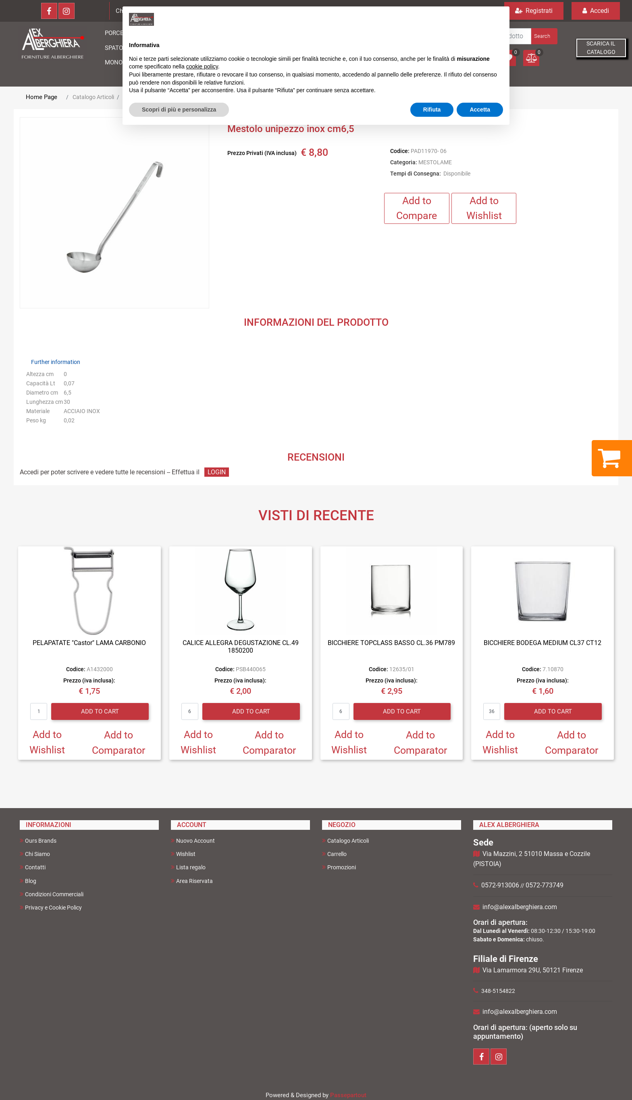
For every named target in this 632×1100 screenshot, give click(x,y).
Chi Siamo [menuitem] (35, 853)
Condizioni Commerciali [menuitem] (51, 894)
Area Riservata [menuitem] (192, 880)
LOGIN (217, 472)
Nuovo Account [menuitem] (193, 840)
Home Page (41, 97)
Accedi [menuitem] (595, 10)
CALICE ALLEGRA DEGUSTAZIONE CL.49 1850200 (241, 646)
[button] (543, 36)
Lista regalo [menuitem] (188, 867)
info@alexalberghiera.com (519, 907)
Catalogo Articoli (93, 97)
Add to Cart (100, 711)
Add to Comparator (118, 742)
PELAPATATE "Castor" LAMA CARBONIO (89, 643)
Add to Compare (416, 208)
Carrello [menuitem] (334, 853)
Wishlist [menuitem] (183, 853)
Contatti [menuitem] (33, 867)
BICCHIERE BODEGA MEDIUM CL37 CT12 (542, 643)
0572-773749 (544, 885)
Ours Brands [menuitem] (38, 840)
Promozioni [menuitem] (339, 867)
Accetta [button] (480, 109)
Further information (55, 362)
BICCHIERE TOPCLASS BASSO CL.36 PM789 (391, 643)
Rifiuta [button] (432, 109)
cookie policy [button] (202, 66)
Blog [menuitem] (28, 880)
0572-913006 (500, 885)
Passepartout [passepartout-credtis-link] (348, 1095)
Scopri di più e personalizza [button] (179, 109)
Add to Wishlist (484, 208)
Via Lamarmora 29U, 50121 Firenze (532, 970)
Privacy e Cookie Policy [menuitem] (51, 907)
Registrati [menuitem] (534, 10)
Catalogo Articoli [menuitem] (345, 840)
